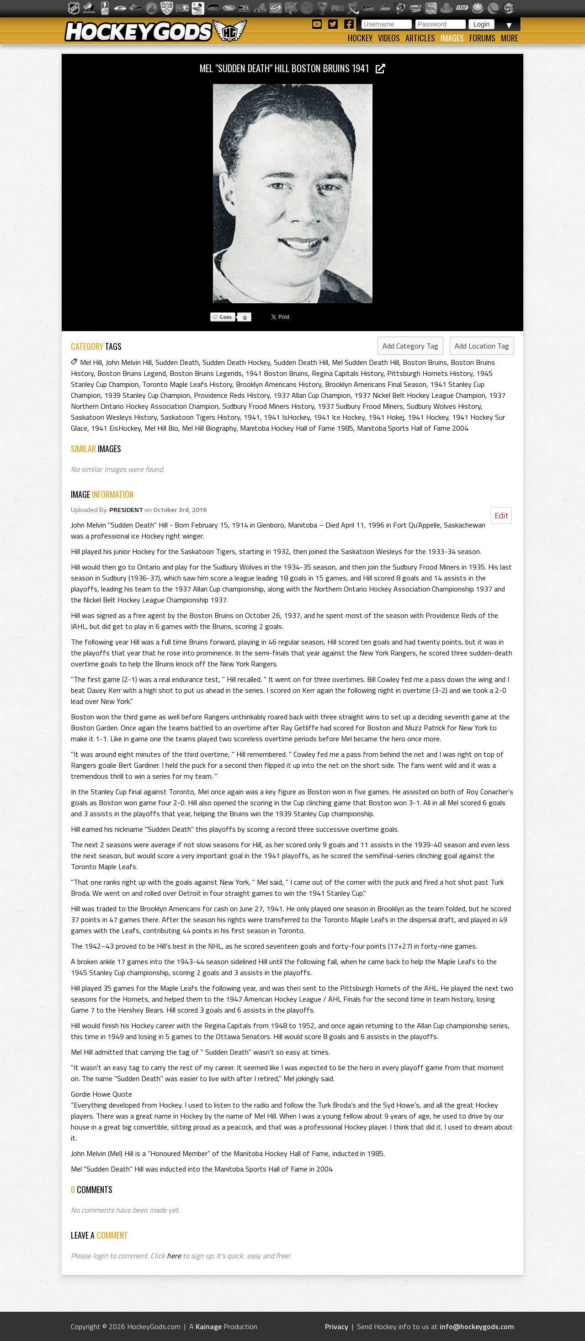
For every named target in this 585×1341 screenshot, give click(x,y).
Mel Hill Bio (161, 427)
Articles (420, 38)
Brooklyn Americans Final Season (375, 384)
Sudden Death (177, 362)
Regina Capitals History (347, 373)
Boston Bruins (425, 362)
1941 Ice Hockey (339, 417)
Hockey (360, 38)
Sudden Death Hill (301, 362)
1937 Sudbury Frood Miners (360, 406)
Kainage (209, 1326)
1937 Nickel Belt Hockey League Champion (419, 395)
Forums (482, 38)
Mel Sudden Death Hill (365, 362)
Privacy (336, 1326)
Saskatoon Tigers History (200, 417)
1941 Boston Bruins (276, 373)
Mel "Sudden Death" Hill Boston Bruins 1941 (292, 68)
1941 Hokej (386, 417)
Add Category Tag (410, 345)
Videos (389, 38)
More (509, 38)
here (174, 1255)
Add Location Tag (482, 345)
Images (452, 38)
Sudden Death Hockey (236, 362)
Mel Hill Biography (209, 427)
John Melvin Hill (129, 362)
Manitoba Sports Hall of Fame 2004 (412, 427)
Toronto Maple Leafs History (187, 384)
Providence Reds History (232, 395)
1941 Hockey (428, 417)
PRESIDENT (126, 510)
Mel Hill (91, 362)
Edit (501, 515)
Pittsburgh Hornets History (430, 373)
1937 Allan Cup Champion (312, 395)
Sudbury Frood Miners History (268, 406)
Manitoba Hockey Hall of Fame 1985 (296, 427)
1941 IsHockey (287, 417)
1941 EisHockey (116, 427)
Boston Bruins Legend (131, 373)
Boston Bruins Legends (206, 373)
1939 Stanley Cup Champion (147, 395)
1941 (252, 417)
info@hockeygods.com (477, 1326)
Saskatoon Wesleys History (114, 417)
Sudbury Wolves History (444, 406)
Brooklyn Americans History (278, 384)
